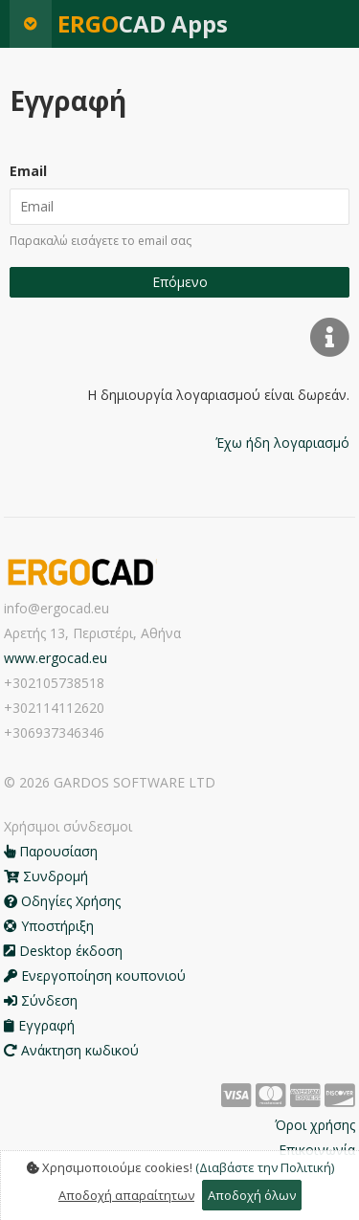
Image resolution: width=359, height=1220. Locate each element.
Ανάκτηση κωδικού (71, 1050)
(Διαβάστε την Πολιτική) (264, 1167)
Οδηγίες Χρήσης (62, 901)
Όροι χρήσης (315, 1125)
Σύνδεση (41, 1000)
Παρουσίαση (51, 851)
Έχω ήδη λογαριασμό (282, 442)
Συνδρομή (46, 876)
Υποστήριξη (49, 926)
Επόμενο (180, 282)
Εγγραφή (39, 1025)
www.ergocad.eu (55, 658)
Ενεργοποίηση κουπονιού (95, 975)
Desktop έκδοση (63, 951)
